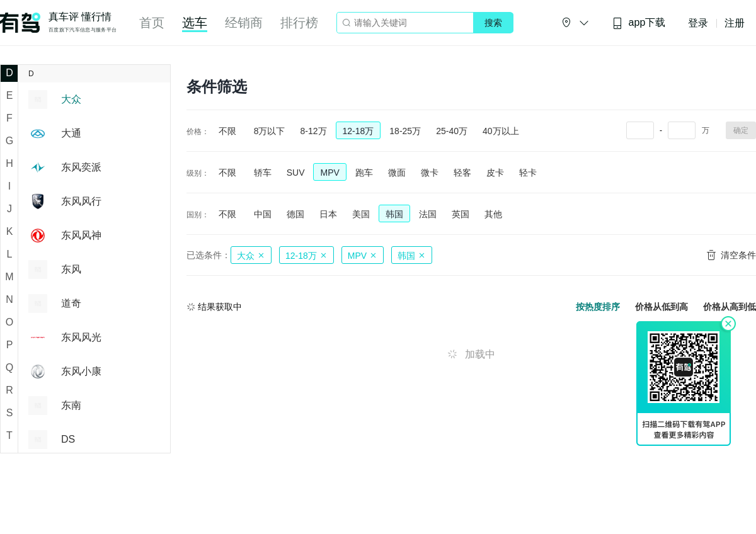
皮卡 (495, 173)
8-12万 (313, 131)
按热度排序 (598, 307)
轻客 (462, 173)
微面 (397, 173)
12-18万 (358, 131)
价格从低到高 (661, 307)
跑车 (364, 173)
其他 (493, 214)
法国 (428, 214)
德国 (295, 214)
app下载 (639, 23)
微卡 (429, 173)
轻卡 (528, 173)
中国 (263, 214)
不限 (227, 131)
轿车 (263, 173)
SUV (296, 173)
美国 (361, 214)
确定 (740, 130)
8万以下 (269, 131)
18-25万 (405, 131)
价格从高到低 (729, 307)
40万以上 (501, 131)
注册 (734, 23)
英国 (460, 214)
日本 (328, 214)
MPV (329, 173)
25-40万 (451, 131)
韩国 (394, 214)
